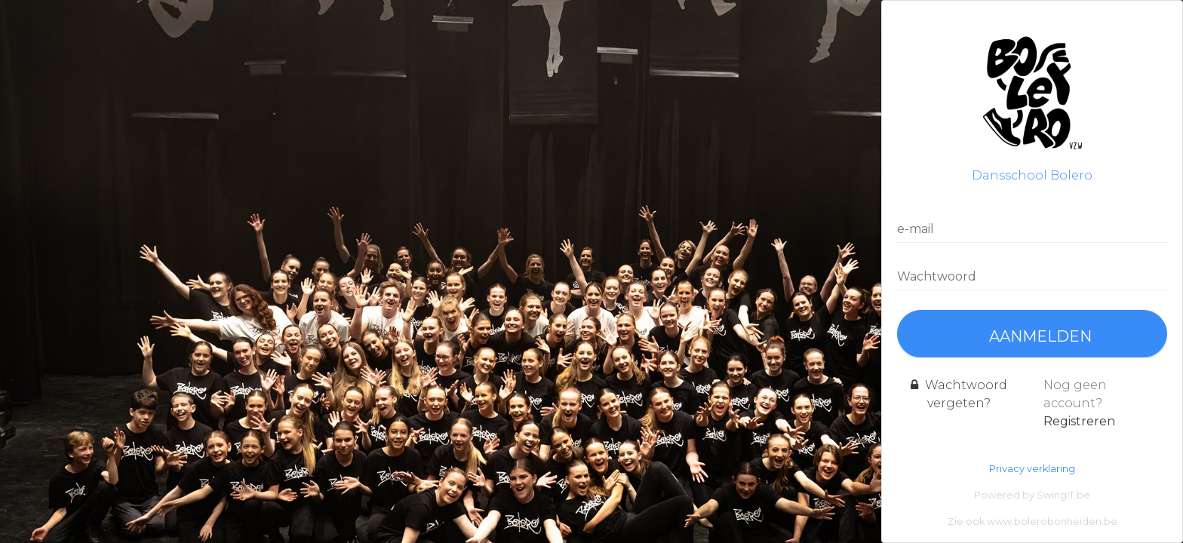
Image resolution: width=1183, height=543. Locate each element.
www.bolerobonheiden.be (1052, 521)
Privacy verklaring (1032, 468)
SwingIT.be (1063, 495)
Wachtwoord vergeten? (959, 394)
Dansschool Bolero (1032, 99)
